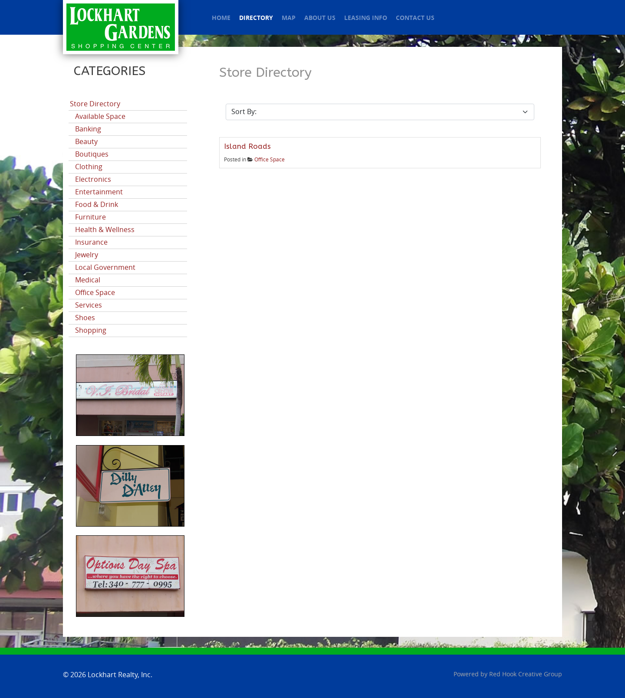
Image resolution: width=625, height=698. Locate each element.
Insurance (91, 242)
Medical (87, 280)
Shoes (85, 318)
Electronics (93, 179)
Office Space (95, 292)
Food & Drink (96, 204)
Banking (88, 129)
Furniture (90, 217)
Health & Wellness (105, 230)
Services (88, 305)
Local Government (105, 267)
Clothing (88, 167)
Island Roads (247, 146)
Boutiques (92, 154)
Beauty (86, 142)
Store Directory (95, 104)
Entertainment (99, 192)
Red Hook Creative (525, 674)
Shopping (90, 330)
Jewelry (86, 255)
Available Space (100, 116)
